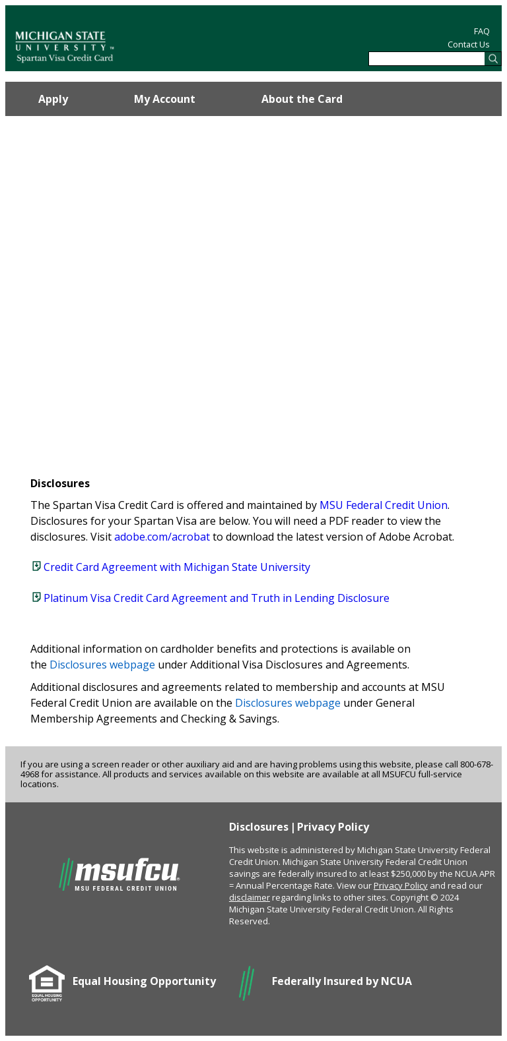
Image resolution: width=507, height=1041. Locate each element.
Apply (53, 99)
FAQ (482, 31)
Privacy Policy (333, 826)
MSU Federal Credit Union (384, 505)
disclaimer (249, 897)
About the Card (302, 99)
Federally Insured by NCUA (342, 981)
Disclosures (258, 826)
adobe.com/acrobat (162, 536)
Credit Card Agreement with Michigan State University (177, 567)
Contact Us (469, 44)
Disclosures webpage (102, 664)
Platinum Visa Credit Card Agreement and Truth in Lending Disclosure (216, 598)
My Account (164, 99)
